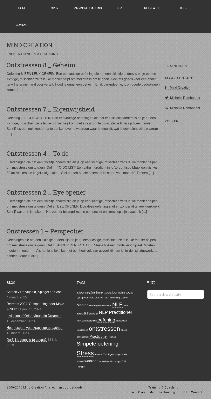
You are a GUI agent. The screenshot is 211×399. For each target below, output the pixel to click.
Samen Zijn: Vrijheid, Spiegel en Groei (35, 292)
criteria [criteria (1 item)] (121, 292)
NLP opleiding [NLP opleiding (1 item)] (91, 313)
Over (141, 392)
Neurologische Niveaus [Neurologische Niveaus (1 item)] (100, 305)
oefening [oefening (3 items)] (106, 319)
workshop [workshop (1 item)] (104, 361)
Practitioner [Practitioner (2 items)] (98, 336)
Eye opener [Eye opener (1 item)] (82, 297)
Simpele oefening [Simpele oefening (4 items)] (97, 344)
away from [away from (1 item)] (90, 292)
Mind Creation (177, 87)
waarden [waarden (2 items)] (91, 361)
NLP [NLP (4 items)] (117, 304)
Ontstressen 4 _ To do (38, 153)
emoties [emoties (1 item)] (129, 292)
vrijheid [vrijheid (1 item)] (80, 361)
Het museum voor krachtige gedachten (35, 327)
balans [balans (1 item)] (99, 292)
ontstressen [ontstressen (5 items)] (104, 328)
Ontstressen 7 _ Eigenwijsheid (51, 109)
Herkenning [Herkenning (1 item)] (114, 297)
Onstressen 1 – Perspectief (45, 231)
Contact (196, 392)
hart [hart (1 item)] (106, 297)
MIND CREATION (29, 45)
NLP (185, 392)
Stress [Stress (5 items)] (85, 353)
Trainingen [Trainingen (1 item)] (108, 354)
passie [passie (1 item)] (124, 330)
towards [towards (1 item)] (98, 354)
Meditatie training (162, 392)
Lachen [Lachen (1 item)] (124, 297)
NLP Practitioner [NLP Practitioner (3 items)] (115, 312)
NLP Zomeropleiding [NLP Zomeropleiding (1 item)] (87, 320)
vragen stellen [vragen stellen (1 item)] (121, 354)
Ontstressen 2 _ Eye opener (46, 192)
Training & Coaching (163, 387)
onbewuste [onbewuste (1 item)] (121, 320)
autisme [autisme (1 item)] (80, 292)
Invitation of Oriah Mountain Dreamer (34, 316)
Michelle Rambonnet (182, 98)
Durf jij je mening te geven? (27, 339)
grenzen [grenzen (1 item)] (99, 297)
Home (131, 392)
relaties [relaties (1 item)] (112, 337)
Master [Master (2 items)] (82, 305)
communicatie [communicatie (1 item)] (110, 292)
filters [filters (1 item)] (91, 297)
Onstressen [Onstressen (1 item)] (82, 330)
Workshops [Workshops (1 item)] (115, 361)
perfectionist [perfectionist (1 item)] (82, 337)
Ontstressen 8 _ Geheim (41, 65)
